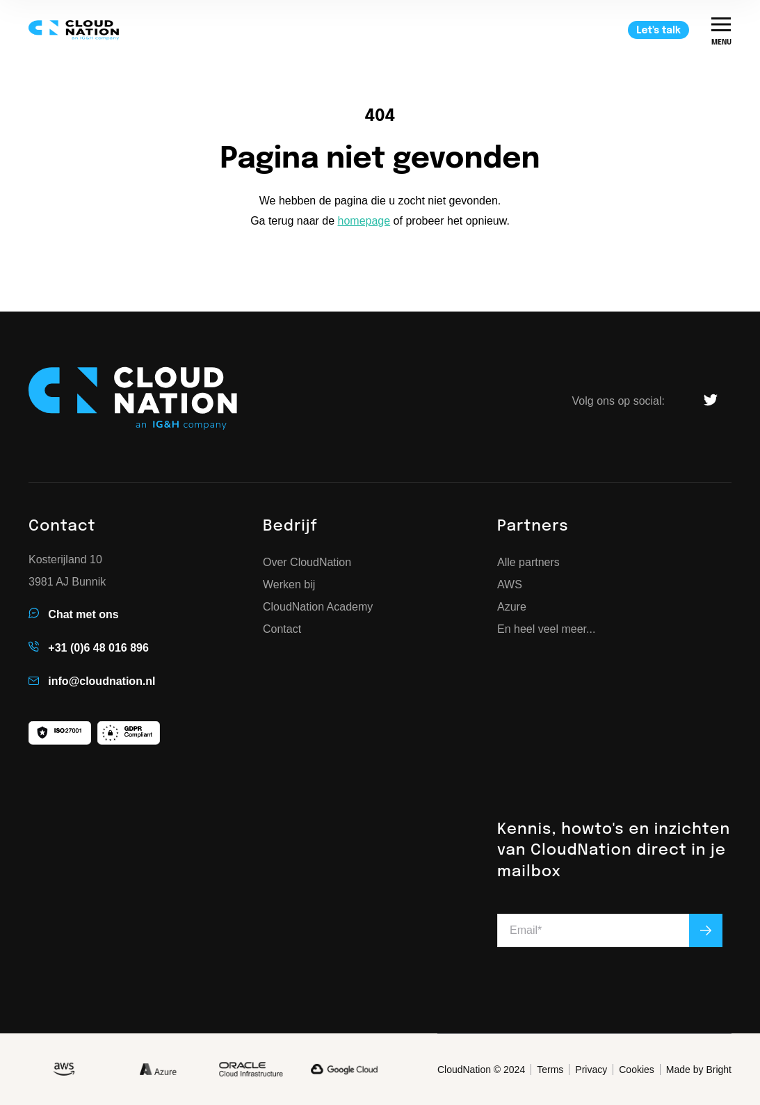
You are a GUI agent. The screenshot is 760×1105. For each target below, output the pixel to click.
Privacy (591, 1069)
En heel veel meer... (546, 629)
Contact (282, 629)
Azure (511, 607)
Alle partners (528, 562)
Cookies (636, 1069)
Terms (550, 1069)
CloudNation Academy (318, 607)
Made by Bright (698, 1069)
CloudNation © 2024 (481, 1069)
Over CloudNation (307, 562)
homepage (364, 221)
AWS (509, 584)
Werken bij (289, 584)
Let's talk (658, 30)
